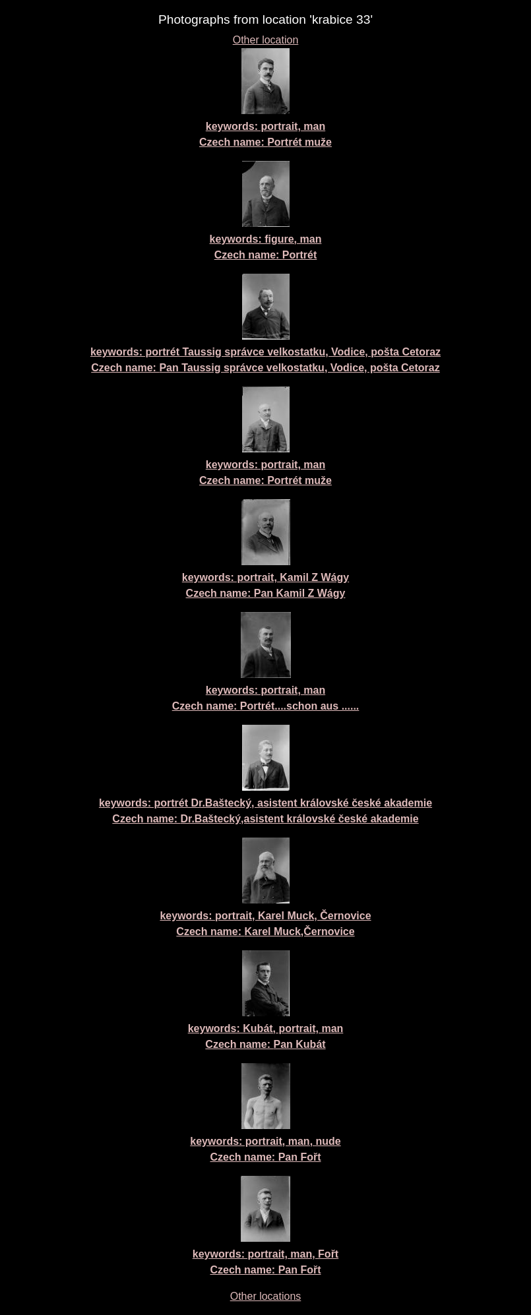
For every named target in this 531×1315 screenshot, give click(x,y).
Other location (266, 40)
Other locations (265, 1296)
